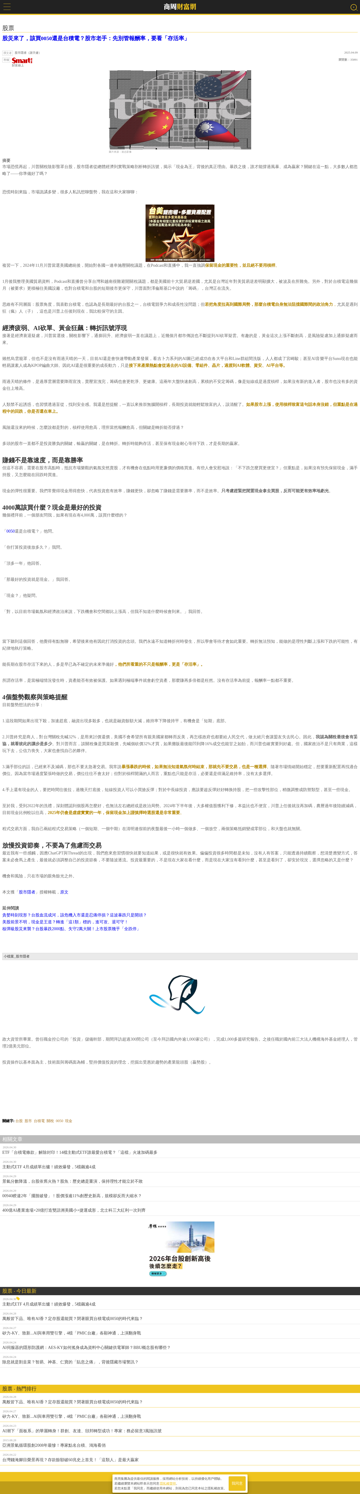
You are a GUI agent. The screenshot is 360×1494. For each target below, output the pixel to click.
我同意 (237, 1483)
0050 (10, 531)
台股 (19, 1121)
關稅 (50, 1121)
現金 (68, 1121)
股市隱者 (27, 892)
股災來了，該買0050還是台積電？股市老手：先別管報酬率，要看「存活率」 (96, 38)
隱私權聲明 (168, 1483)
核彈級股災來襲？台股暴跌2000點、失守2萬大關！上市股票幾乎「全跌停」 (71, 929)
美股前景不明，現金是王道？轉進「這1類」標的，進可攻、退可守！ (65, 922)
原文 (64, 892)
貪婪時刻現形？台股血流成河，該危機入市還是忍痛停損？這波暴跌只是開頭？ (74, 915)
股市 (28, 1121)
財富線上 (22, 62)
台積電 (39, 1121)
